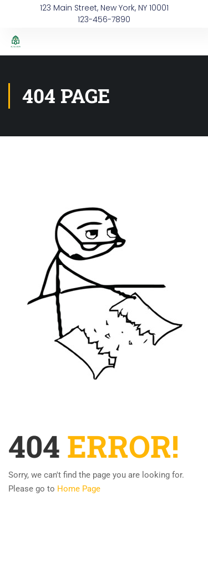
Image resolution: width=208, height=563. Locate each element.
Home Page (78, 489)
